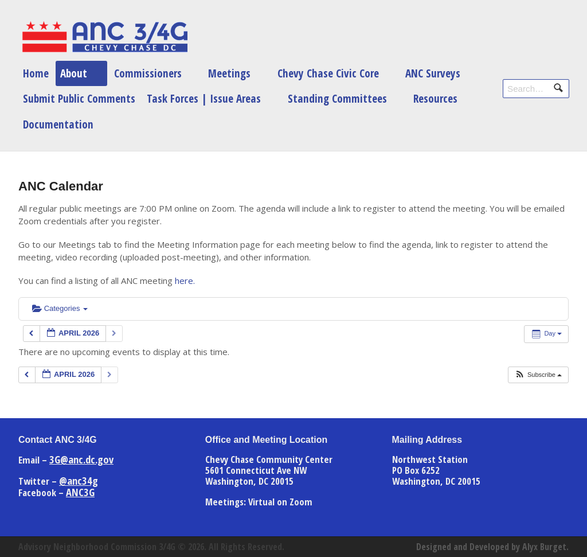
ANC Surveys (432, 73)
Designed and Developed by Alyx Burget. (492, 546)
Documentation (58, 124)
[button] (538, 375)
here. (185, 280)
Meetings (229, 73)
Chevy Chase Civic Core (328, 73)
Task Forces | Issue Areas (204, 98)
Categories (60, 308)
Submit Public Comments (79, 98)
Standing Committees (337, 98)
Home (36, 73)
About (73, 73)
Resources (435, 98)
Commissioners (148, 73)
